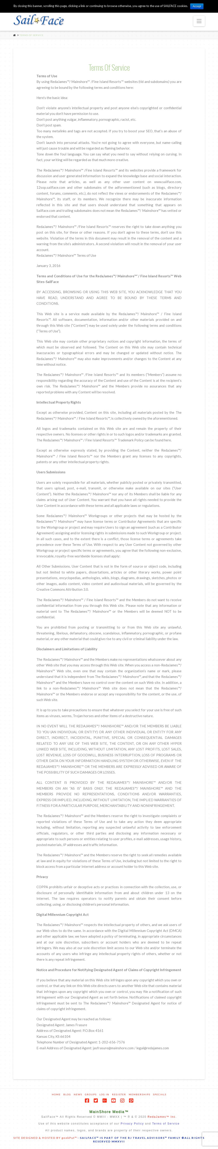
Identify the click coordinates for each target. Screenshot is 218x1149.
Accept (197, 6)
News (78, 1094)
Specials (159, 1094)
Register (119, 1094)
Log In (104, 1094)
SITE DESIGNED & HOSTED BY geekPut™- (45, 1137)
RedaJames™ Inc (161, 1116)
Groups (91, 1094)
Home (56, 1094)
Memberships (139, 1094)
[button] (199, 21)
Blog (67, 1094)
